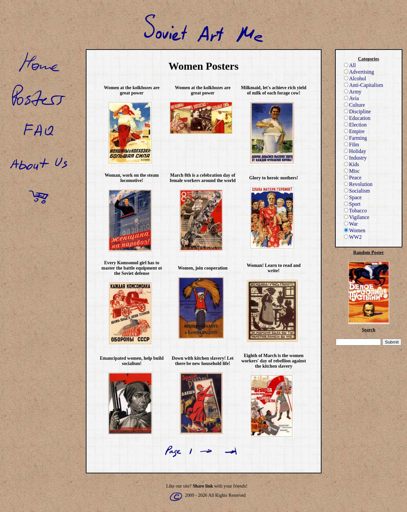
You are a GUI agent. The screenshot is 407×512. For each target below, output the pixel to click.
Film (351, 144)
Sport (352, 204)
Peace (352, 177)
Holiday (355, 151)
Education (357, 118)
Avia (351, 98)
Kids (351, 164)
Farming (355, 138)
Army (352, 91)
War (351, 224)
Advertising (359, 72)
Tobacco (355, 210)
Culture (354, 105)
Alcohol (355, 78)
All (350, 65)
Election (355, 125)
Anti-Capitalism (363, 85)
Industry (355, 158)
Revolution (358, 184)
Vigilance (356, 217)
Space (353, 197)
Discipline (357, 111)
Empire (354, 131)
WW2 (353, 237)
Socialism (357, 191)
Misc (352, 171)
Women (354, 230)
